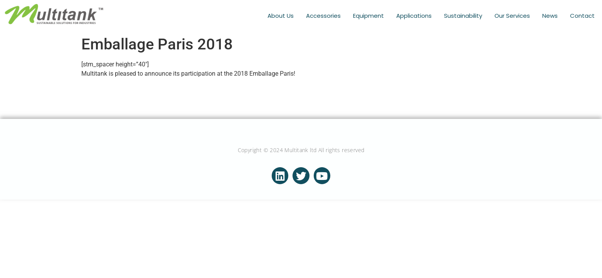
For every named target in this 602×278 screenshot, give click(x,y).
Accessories (323, 16)
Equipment (368, 16)
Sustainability (463, 16)
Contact (582, 16)
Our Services (512, 16)
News (550, 16)
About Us (280, 16)
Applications (414, 16)
